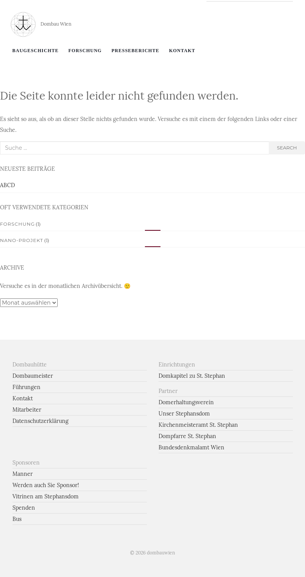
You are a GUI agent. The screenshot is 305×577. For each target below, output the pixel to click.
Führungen (26, 387)
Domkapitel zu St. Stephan (192, 375)
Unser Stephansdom (184, 413)
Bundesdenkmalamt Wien (191, 447)
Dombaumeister (32, 375)
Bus (16, 519)
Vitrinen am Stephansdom (45, 496)
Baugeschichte (35, 50)
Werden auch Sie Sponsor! (45, 485)
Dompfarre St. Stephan (187, 436)
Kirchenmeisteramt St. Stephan (198, 424)
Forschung (85, 50)
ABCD (7, 185)
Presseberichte (135, 50)
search (287, 148)
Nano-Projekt (21, 240)
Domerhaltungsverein (186, 402)
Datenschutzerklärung (40, 420)
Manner (22, 473)
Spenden (23, 507)
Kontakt (182, 50)
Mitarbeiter (26, 409)
